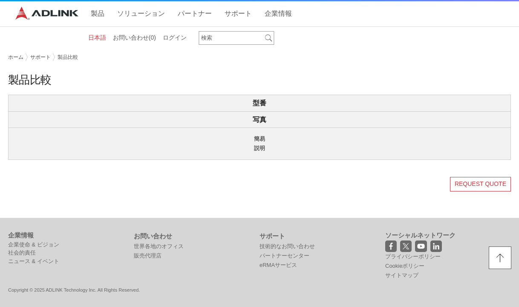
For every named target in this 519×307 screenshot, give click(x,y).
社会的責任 (22, 252)
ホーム (15, 57)
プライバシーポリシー (413, 256)
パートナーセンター (284, 255)
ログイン (175, 37)
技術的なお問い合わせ (287, 246)
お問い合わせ (134, 37)
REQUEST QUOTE (480, 183)
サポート (40, 57)
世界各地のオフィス (159, 246)
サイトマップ (401, 275)
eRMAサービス (278, 265)
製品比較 (68, 57)
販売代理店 (147, 255)
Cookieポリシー (404, 266)
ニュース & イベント (33, 261)
